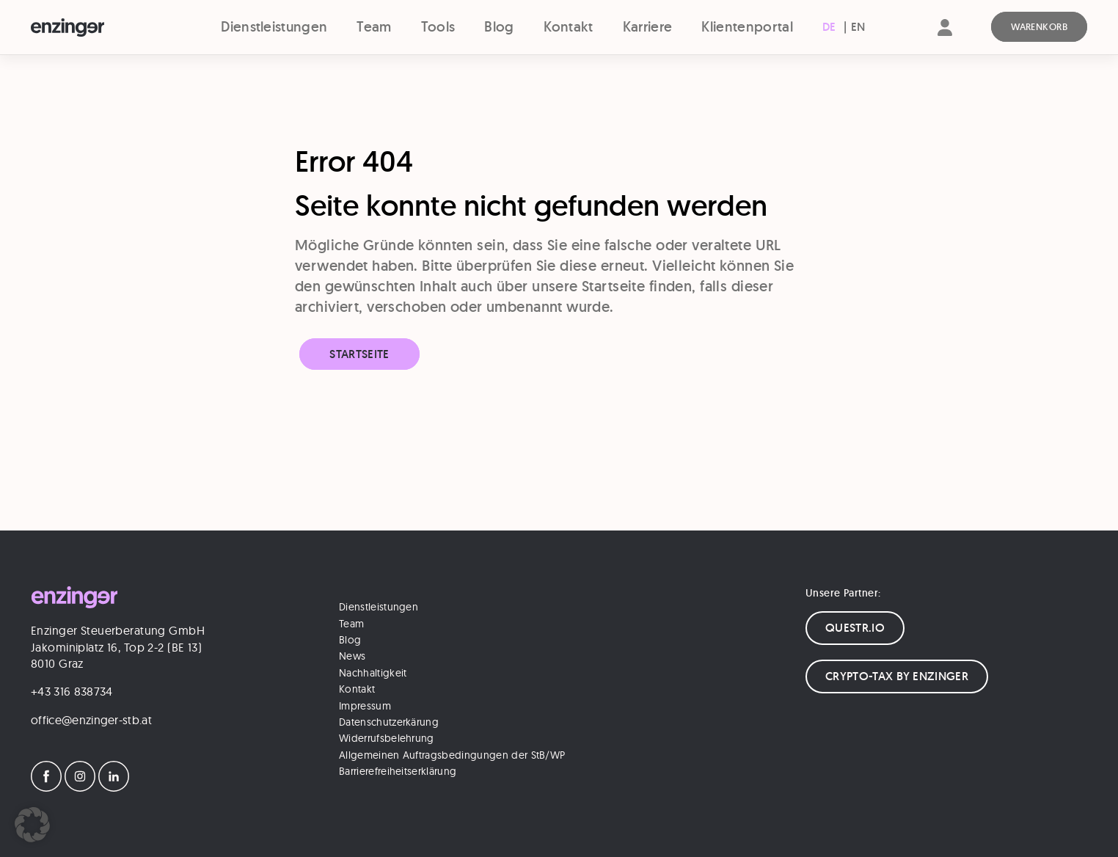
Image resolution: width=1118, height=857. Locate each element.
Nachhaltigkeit (372, 672)
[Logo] (94, 27)
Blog (499, 26)
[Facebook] (46, 787)
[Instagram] (80, 787)
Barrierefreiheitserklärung (397, 771)
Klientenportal (746, 26)
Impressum (365, 705)
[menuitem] (829, 27)
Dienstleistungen (274, 26)
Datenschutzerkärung (389, 722)
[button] (32, 824)
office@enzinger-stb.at (91, 719)
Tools (438, 26)
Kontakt (568, 26)
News (352, 656)
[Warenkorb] (1039, 27)
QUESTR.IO (855, 627)
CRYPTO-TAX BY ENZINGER (896, 676)
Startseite (359, 354)
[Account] (945, 40)
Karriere (648, 26)
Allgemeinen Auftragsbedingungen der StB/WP (452, 755)
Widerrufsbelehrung (386, 738)
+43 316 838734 (71, 691)
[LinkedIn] (113, 787)
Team (374, 26)
